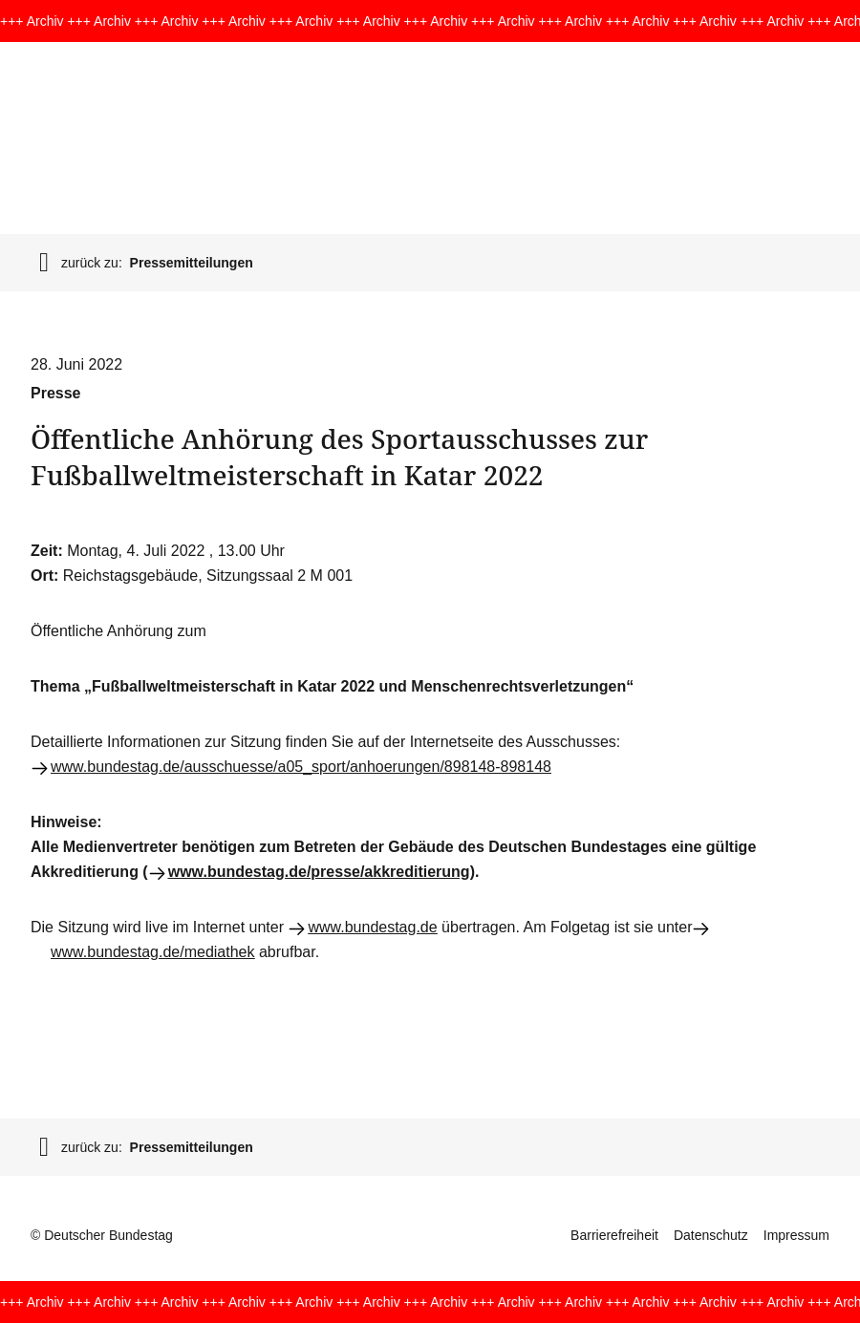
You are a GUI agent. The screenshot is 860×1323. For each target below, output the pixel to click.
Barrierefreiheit (614, 1235)
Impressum (796, 1235)
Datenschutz (711, 1235)
